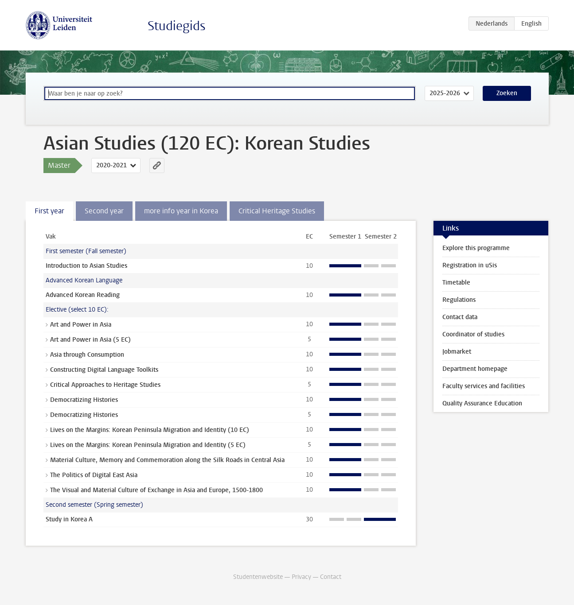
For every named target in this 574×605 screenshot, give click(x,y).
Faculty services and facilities (483, 386)
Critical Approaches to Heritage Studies (105, 385)
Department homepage (475, 369)
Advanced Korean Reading (83, 295)
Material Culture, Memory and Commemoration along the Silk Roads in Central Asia (167, 460)
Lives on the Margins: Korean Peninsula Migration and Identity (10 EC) (149, 430)
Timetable (456, 282)
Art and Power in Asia (80, 324)
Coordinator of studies (473, 334)
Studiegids (177, 26)
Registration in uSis (469, 265)
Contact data (459, 317)
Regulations (459, 300)
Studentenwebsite (258, 577)
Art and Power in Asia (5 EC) (90, 339)
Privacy (301, 577)
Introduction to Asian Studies (86, 266)
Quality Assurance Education (482, 403)
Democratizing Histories (84, 400)
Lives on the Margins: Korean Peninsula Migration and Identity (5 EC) (148, 445)
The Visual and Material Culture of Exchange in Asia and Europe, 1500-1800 (156, 490)
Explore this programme (476, 248)
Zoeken (506, 93)
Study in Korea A (69, 519)
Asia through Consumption (87, 355)
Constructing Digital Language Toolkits (104, 370)
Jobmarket (456, 351)
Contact (330, 577)
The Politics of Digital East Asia (93, 475)
